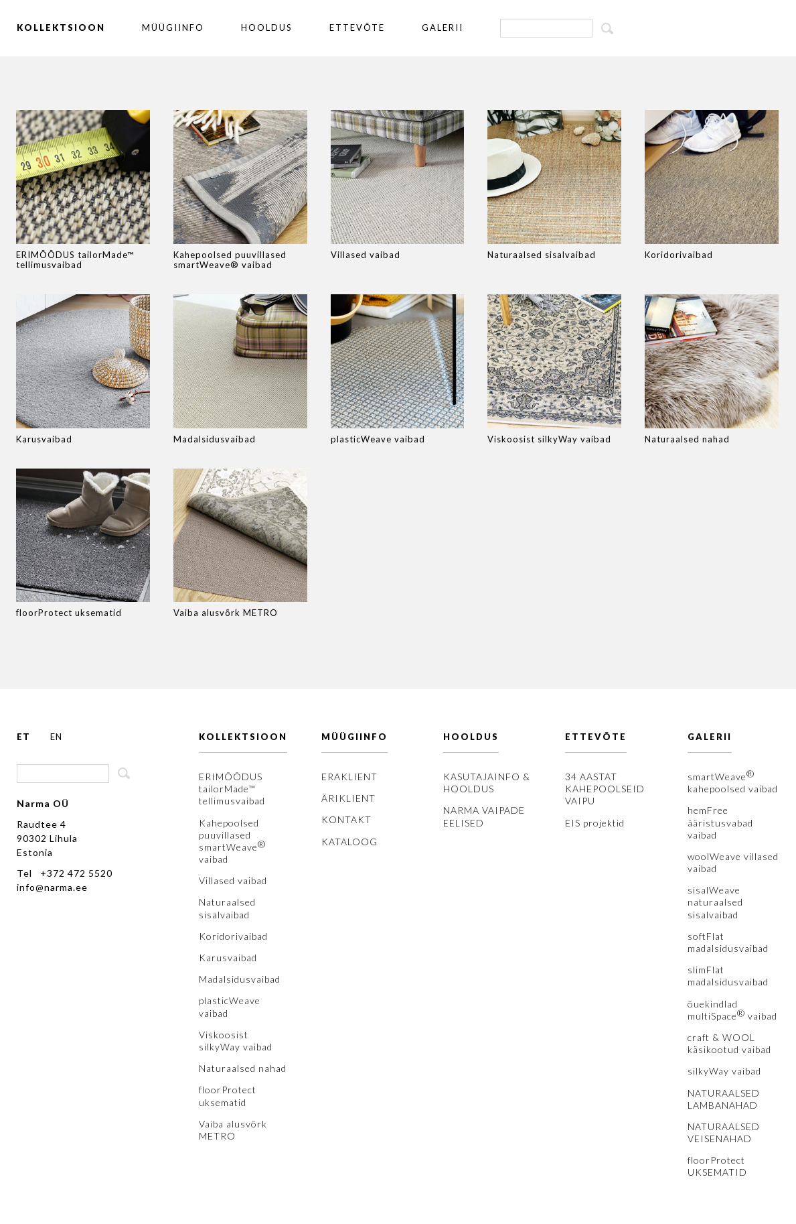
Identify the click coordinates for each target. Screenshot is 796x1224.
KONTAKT (346, 819)
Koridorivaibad (233, 936)
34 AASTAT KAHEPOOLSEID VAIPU (605, 788)
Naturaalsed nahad (243, 1068)
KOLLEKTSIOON (61, 27)
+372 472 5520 (76, 873)
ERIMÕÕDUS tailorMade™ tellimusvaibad (232, 788)
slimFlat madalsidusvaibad (728, 975)
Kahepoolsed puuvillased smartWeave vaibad (232, 841)
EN (56, 736)
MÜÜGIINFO (173, 27)
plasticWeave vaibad (229, 1006)
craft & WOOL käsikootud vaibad (729, 1043)
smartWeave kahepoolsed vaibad (733, 782)
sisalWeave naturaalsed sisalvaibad (715, 902)
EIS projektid (595, 823)
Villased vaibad (233, 880)
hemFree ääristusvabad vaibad (720, 822)
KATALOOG (349, 841)
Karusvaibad (228, 957)
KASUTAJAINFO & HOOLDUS (486, 782)
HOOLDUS (267, 27)
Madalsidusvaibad (240, 979)
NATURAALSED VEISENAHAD (724, 1132)
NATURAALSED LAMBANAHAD (724, 1099)
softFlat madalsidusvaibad (728, 942)
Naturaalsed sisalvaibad (227, 908)
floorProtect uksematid (227, 1095)
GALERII (442, 27)
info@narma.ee (52, 887)
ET (23, 736)
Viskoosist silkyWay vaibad (235, 1040)
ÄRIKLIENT (348, 798)
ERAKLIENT (349, 776)
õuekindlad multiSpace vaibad (732, 1010)
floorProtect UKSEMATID (717, 1166)
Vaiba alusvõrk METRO (233, 1130)
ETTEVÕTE (357, 27)
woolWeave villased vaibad (733, 862)
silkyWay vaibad (724, 1071)
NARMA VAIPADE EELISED (484, 816)
